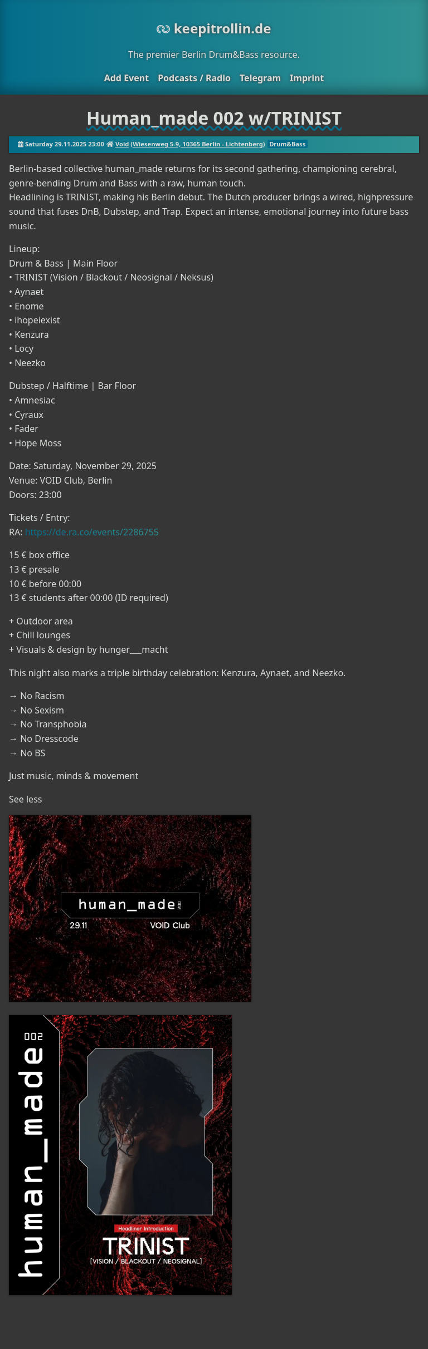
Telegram (260, 78)
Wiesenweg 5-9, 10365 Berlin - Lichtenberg (198, 144)
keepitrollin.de (214, 28)
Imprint (307, 78)
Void (122, 144)
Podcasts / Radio (194, 78)
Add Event (126, 78)
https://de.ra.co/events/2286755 (92, 532)
